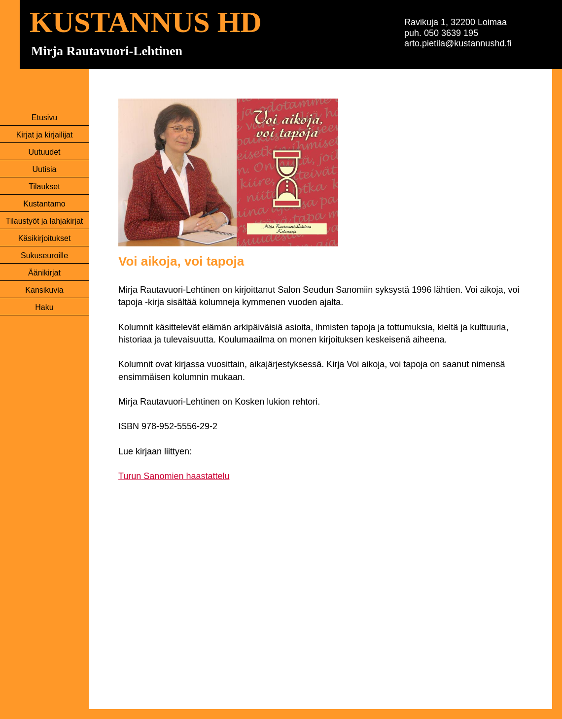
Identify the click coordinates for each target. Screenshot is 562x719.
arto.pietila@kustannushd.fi (457, 43)
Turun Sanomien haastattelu (173, 476)
